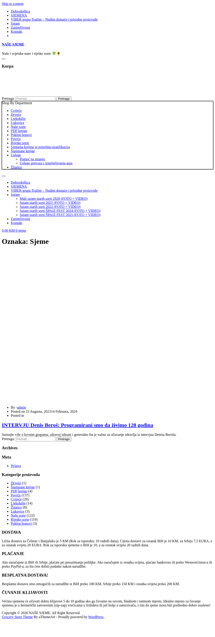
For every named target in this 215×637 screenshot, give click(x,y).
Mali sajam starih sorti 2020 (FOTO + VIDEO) (54, 199)
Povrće (16, 139)
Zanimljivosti (20, 27)
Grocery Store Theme (17, 617)
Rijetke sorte (20, 143)
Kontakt (16, 31)
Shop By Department (107, 135)
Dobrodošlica (20, 11)
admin (21, 407)
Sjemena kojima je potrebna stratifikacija (40, 147)
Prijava (16, 466)
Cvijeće (16, 110)
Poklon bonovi (21, 135)
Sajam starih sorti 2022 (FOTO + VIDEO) (50, 207)
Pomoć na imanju (32, 159)
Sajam (15, 23)
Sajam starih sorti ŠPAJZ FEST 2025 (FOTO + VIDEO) (60, 215)
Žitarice (16, 167)
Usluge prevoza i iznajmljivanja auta (46, 163)
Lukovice (17, 123)
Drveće (16, 115)
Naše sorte (18, 127)
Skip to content (13, 4)
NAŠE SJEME (13, 44)
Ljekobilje (18, 119)
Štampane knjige (23, 151)
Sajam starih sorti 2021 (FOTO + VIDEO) (50, 203)
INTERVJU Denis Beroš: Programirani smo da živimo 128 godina (77, 425)
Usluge (16, 155)
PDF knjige (19, 131)
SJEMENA (19, 15)
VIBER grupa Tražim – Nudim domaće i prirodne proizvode (54, 19)
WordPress (96, 617)
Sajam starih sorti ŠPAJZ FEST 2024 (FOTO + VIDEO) (60, 211)
